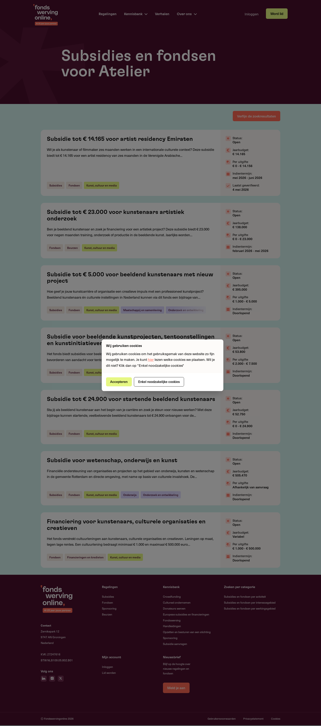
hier (151, 359)
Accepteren (119, 381)
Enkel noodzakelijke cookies (159, 381)
